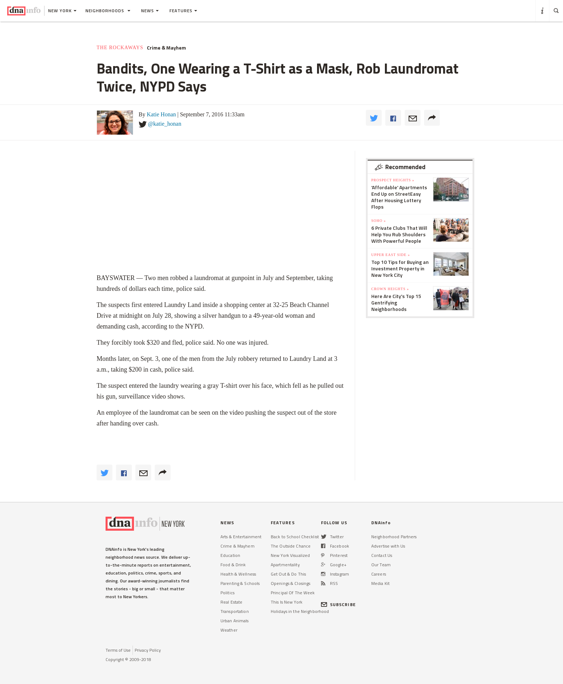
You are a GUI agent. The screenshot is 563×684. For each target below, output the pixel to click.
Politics (227, 592)
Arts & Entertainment (240, 536)
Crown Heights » (390, 289)
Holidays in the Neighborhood (300, 611)
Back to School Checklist (295, 536)
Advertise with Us (388, 546)
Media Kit (380, 583)
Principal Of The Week (293, 592)
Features (183, 10)
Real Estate (231, 602)
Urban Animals (234, 620)
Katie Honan (161, 114)
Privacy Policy (148, 650)
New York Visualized (290, 555)
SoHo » (378, 221)
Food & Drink (233, 564)
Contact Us (381, 555)
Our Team (381, 564)
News (150, 10)
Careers (378, 574)
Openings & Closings (290, 583)
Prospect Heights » (392, 180)
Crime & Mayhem (166, 48)
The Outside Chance (291, 546)
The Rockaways (120, 47)
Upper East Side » (390, 255)
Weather (228, 630)
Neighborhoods (107, 10)
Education (230, 555)
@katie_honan (164, 124)
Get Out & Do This (288, 574)
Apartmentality (285, 564)
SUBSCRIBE (338, 604)
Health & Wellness (238, 574)
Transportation (234, 611)
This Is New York (286, 602)
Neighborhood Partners (394, 536)
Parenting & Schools (240, 583)
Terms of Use (118, 650)
